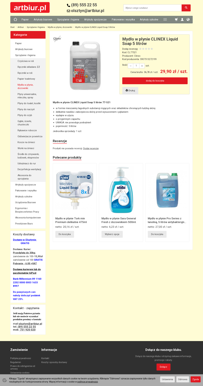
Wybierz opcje (112, 234)
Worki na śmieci (26, 148)
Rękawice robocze (27, 130)
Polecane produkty (67, 157)
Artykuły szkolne (149, 19)
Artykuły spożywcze (95, 19)
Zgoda (195, 379)
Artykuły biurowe (43, 19)
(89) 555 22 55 (26, 326)
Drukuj (130, 90)
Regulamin (15, 362)
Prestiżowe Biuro (24, 223)
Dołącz (163, 366)
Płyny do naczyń (26, 109)
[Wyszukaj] (186, 7)
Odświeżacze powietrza (30, 136)
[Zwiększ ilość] (130, 65)
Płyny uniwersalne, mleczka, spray (27, 96)
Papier (25, 19)
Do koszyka (65, 234)
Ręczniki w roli (25, 73)
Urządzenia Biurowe (25, 202)
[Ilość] (136, 65)
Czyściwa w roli (26, 61)
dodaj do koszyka (155, 80)
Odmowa (182, 379)
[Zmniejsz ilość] (142, 65)
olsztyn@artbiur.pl (30, 323)
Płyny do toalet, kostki (29, 103)
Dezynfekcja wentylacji (29, 169)
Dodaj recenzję (91, 148)
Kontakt (45, 358)
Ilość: (125, 64)
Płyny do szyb (25, 115)
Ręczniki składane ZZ (29, 67)
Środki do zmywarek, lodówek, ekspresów (28, 156)
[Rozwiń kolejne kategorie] (165, 19)
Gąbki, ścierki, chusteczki (25, 123)
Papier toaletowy (26, 78)
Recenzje (60, 141)
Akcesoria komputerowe (28, 217)
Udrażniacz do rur (27, 163)
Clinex (137, 55)
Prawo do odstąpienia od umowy (22, 367)
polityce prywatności (87, 381)
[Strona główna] (15, 19)
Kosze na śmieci (26, 142)
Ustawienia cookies (19, 372)
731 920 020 (27, 329)
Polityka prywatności (20, 358)
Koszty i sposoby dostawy (54, 362)
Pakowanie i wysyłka (123, 19)
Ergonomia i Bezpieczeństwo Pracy (27, 210)
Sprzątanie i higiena (68, 19)
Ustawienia (167, 379)
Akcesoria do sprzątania (24, 177)
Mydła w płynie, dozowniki (25, 86)
